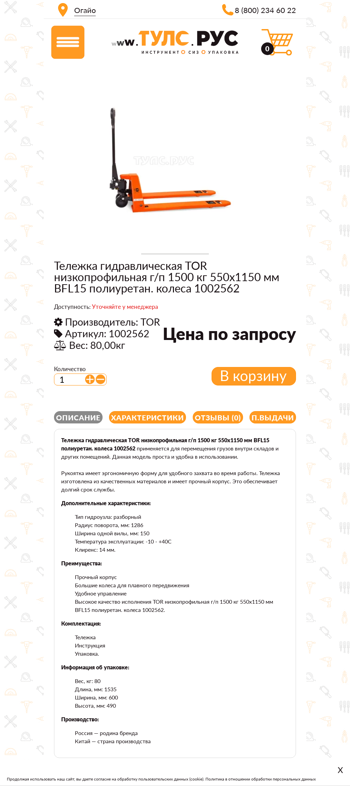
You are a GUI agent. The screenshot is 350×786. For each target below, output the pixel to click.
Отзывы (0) (218, 417)
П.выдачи (273, 417)
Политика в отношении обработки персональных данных (260, 779)
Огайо (85, 10)
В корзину (253, 375)
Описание (78, 417)
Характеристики (147, 417)
